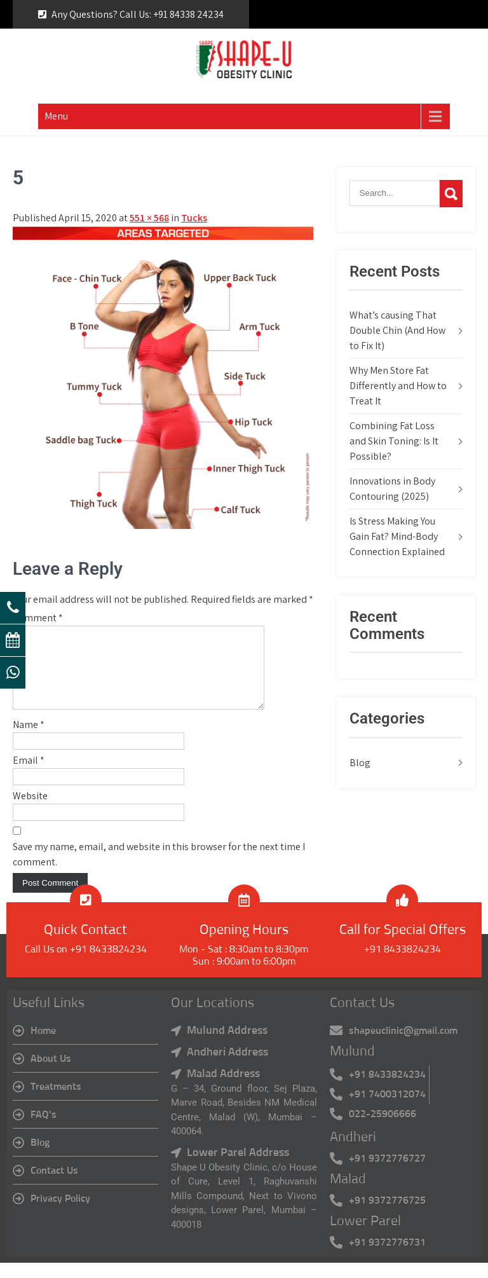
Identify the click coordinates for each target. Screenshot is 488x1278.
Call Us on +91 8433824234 (86, 964)
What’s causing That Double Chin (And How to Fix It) (397, 330)
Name (28, 739)
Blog (359, 762)
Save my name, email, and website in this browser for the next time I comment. (159, 869)
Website (30, 811)
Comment (38, 617)
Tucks (194, 217)
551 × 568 (149, 217)
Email (28, 775)
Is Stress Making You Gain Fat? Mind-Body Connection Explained (397, 536)
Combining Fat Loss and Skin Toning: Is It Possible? (393, 441)
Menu (56, 116)
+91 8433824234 (402, 964)
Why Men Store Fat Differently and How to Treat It (398, 386)
